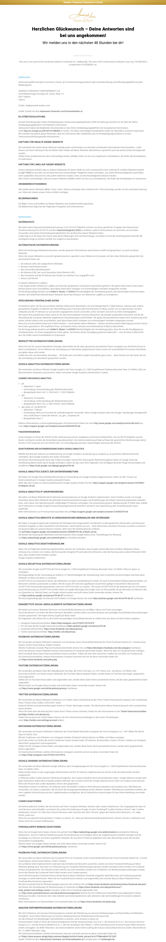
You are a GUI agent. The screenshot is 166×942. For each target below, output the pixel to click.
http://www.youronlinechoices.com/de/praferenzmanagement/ (51, 893)
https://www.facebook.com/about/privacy (63, 629)
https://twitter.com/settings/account (40, 720)
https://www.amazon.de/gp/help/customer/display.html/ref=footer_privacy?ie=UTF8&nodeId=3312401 (69, 936)
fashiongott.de (108, 939)
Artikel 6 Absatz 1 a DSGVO (63, 329)
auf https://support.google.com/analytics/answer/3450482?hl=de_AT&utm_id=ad (59, 532)
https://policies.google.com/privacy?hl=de (86, 626)
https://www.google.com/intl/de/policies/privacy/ (44, 688)
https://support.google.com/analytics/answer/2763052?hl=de (99, 511)
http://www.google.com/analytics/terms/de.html (116, 423)
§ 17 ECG (26, 172)
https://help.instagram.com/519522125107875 (72, 623)
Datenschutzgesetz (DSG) (69, 230)
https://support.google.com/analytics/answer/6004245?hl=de (52, 426)
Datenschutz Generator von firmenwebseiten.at (62, 939)
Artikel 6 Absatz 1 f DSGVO (62, 291)
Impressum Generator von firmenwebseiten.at (61, 111)
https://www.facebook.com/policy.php (39, 659)
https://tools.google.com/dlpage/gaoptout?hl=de (51, 465)
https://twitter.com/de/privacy (62, 632)
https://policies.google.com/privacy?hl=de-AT (42, 595)
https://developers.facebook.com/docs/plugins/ (109, 648)
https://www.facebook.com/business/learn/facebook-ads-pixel (117, 884)
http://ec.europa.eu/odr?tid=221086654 (42, 131)
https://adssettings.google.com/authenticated (43, 537)
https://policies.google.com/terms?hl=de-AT (113, 598)
